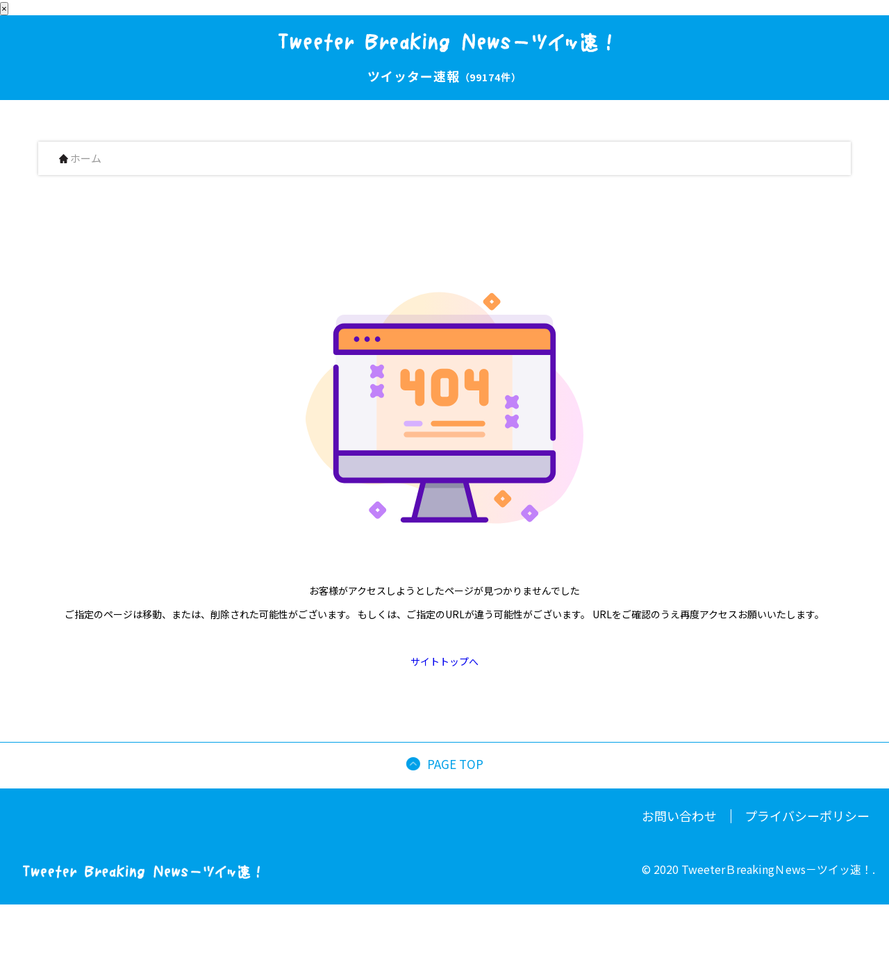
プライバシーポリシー (807, 816)
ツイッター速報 (444, 76)
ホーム (80, 159)
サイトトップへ (444, 661)
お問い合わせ (679, 816)
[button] (883, 955)
